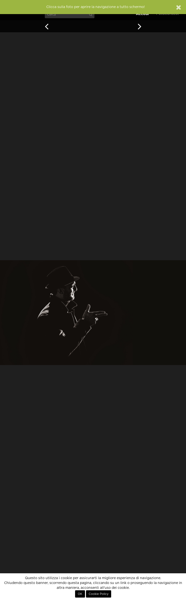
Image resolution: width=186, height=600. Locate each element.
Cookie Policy (98, 593)
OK (80, 593)
